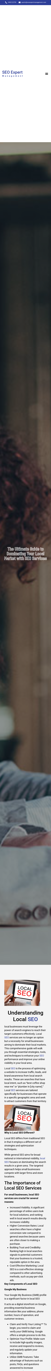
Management (13, 76)
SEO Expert (12, 72)
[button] (46, 73)
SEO (33, 1019)
